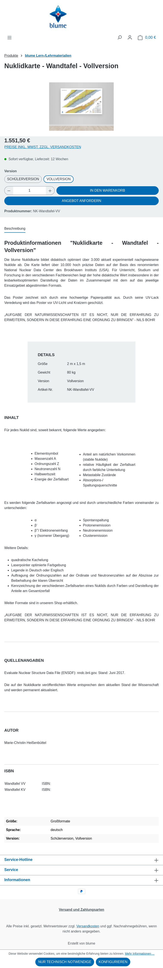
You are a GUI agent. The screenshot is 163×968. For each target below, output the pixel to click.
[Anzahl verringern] (8, 190)
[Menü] (9, 37)
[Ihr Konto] (130, 37)
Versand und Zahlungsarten (81, 909)
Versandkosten (87, 926)
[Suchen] (119, 37)
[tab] (14, 229)
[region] (81, 106)
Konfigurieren (113, 962)
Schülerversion (23, 179)
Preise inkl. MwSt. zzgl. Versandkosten (42, 147)
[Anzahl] (29, 190)
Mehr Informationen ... (139, 953)
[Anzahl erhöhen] (50, 190)
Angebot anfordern (81, 201)
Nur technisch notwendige (64, 962)
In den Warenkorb (107, 190)
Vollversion (59, 179)
